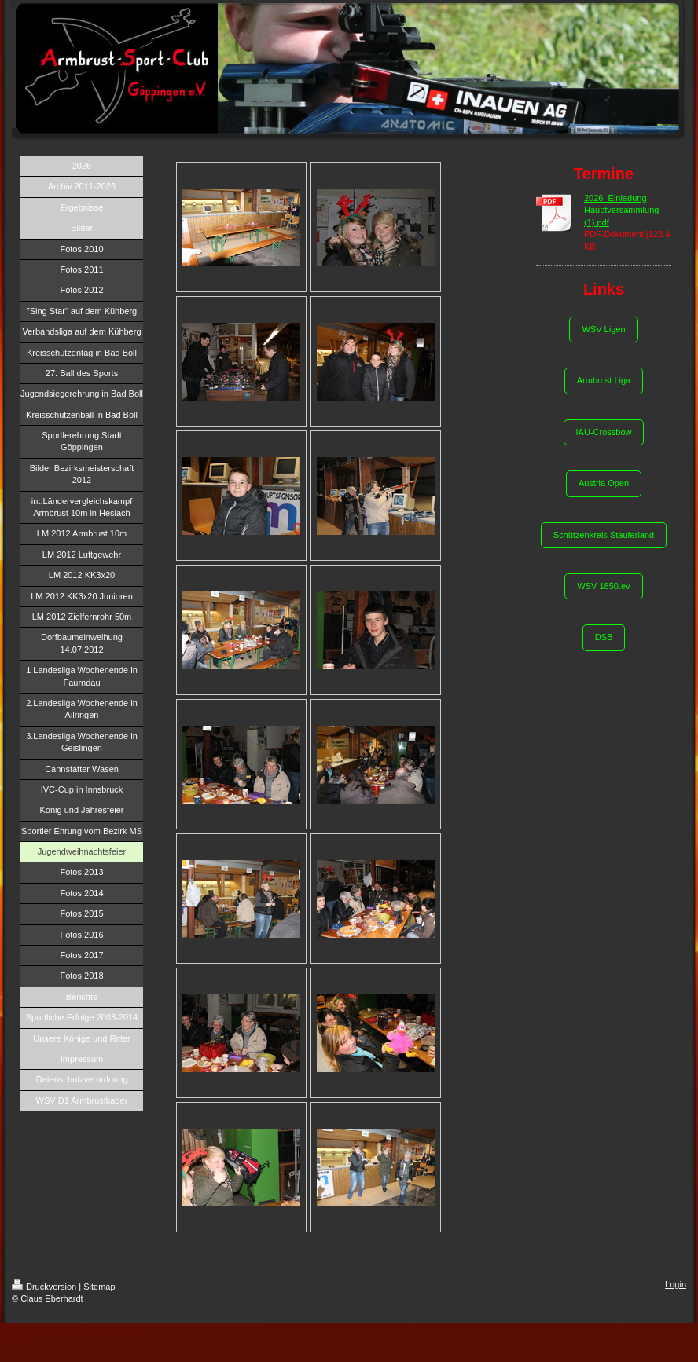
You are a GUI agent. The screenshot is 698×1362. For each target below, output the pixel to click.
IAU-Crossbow (604, 432)
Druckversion (44, 1286)
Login (675, 1284)
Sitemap (99, 1286)
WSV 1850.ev (603, 586)
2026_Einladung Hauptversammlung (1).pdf (621, 210)
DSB (604, 637)
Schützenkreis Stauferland (603, 535)
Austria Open (604, 483)
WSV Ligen (603, 329)
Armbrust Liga (603, 380)
